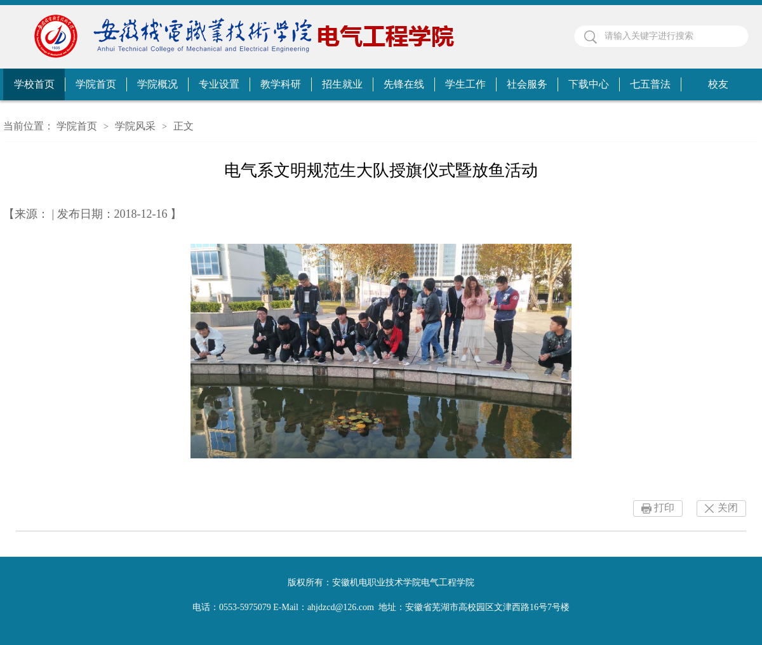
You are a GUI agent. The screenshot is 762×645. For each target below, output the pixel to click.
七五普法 (650, 84)
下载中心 (588, 84)
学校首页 (34, 84)
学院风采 (135, 126)
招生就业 (342, 84)
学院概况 (157, 84)
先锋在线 (404, 84)
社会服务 (527, 84)
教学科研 (280, 84)
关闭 (728, 507)
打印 (664, 507)
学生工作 (465, 84)
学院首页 (96, 84)
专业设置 (219, 84)
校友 (718, 84)
